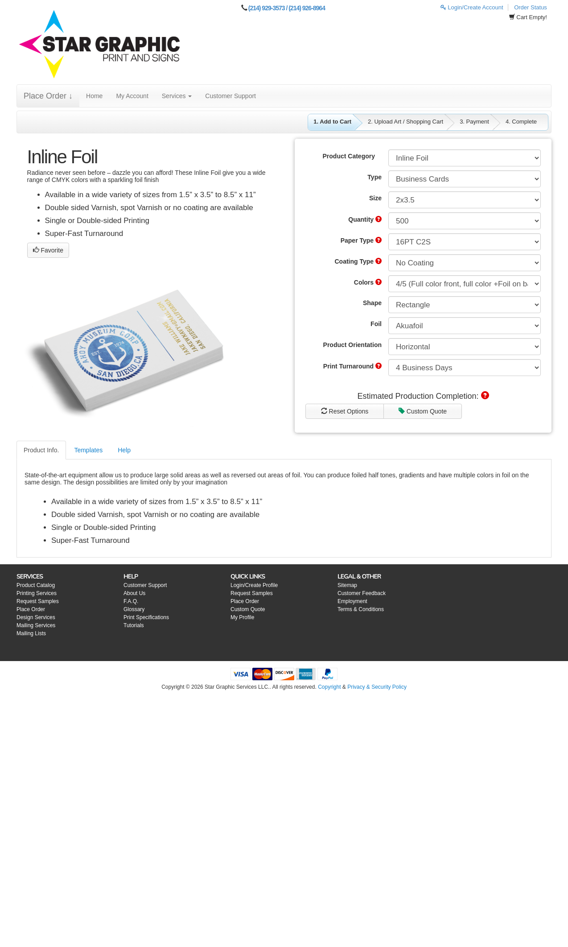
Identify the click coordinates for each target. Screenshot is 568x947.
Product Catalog (35, 585)
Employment (352, 601)
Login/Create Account (471, 7)
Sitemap (347, 585)
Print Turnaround (352, 366)
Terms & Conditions (361, 609)
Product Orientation (352, 344)
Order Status (530, 7)
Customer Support (230, 95)
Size (375, 198)
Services (177, 95)
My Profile (242, 617)
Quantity (365, 219)
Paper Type (361, 240)
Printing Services (36, 593)
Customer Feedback (362, 593)
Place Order (30, 609)
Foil (376, 323)
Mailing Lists (31, 633)
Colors (368, 282)
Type (374, 177)
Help (124, 450)
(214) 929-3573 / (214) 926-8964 (286, 8)
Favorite (48, 250)
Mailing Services (35, 625)
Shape (372, 302)
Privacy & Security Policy (377, 687)
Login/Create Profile (254, 585)
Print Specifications (146, 617)
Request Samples (37, 601)
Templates (88, 450)
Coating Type (358, 261)
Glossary (133, 609)
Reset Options (345, 411)
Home (94, 95)
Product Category (349, 156)
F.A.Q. (130, 601)
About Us (134, 593)
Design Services (35, 617)
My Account (132, 95)
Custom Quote (423, 411)
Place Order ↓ (48, 95)
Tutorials (133, 625)
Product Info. (41, 450)
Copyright (329, 687)
